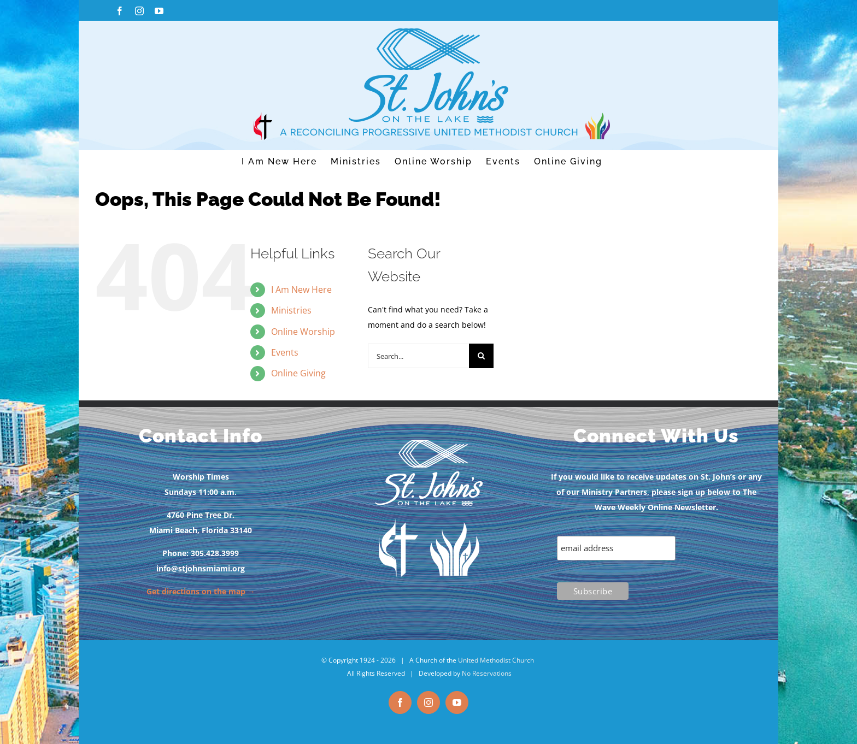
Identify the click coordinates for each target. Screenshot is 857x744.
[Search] (481, 356)
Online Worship (303, 332)
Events (284, 352)
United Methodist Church (496, 660)
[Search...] (418, 356)
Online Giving (298, 373)
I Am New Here (301, 290)
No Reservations (487, 673)
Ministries (291, 310)
